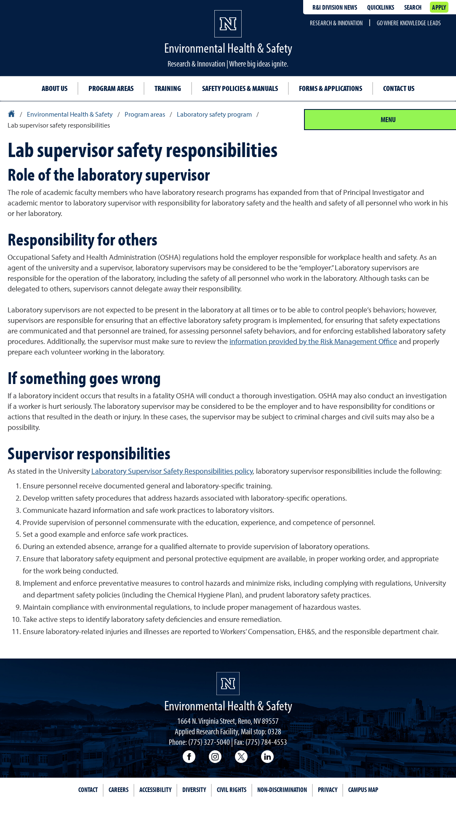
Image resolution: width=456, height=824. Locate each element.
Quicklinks (380, 7)
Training (168, 88)
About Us (54, 88)
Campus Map (363, 789)
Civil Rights (231, 789)
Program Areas (110, 88)
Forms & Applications (330, 88)
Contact (88, 789)
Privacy (327, 789)
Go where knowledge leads (409, 23)
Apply (439, 7)
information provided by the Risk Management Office (313, 341)
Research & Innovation (336, 23)
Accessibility (155, 789)
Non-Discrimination (282, 789)
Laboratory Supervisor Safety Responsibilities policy (172, 471)
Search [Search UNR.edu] (412, 7)
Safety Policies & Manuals (240, 88)
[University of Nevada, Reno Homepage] (228, 683)
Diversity (194, 789)
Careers (118, 789)
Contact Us (398, 88)
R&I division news (334, 7)
